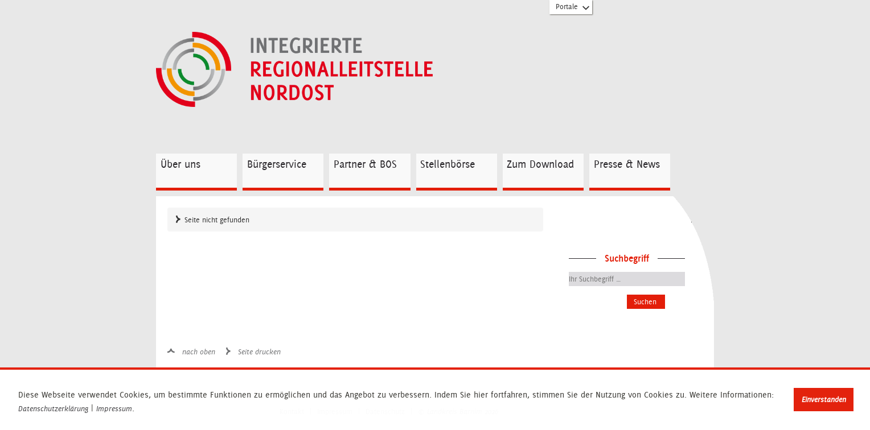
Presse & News (627, 164)
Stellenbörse (447, 164)
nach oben (198, 352)
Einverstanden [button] (824, 399)
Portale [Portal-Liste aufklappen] (573, 9)
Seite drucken (259, 352)
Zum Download (540, 164)
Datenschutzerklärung (53, 409)
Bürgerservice (276, 164)
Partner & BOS (365, 164)
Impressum (114, 409)
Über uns (180, 164)
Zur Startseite (323, 70)
